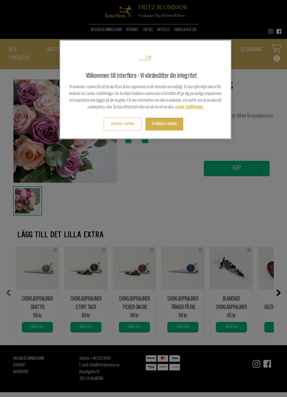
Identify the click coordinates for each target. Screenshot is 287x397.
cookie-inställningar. (189, 107)
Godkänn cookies (164, 124)
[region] (145, 89)
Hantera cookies (122, 124)
